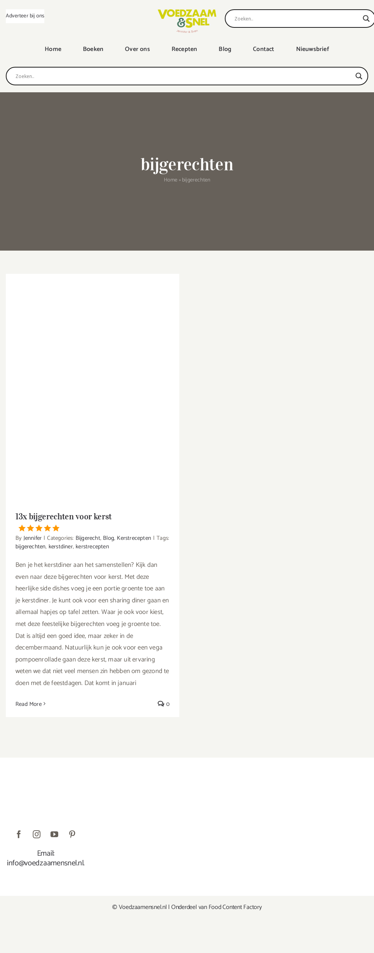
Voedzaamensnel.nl (143, 907)
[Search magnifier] (366, 18)
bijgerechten (30, 546)
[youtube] (54, 834)
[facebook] (19, 834)
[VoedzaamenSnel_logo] (187, 12)
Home (171, 180)
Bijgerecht (88, 538)
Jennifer (33, 538)
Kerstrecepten (134, 538)
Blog (108, 538)
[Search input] (296, 18)
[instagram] (37, 834)
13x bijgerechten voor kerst (92, 521)
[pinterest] (72, 834)
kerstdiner (61, 546)
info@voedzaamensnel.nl (45, 863)
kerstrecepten (92, 546)
